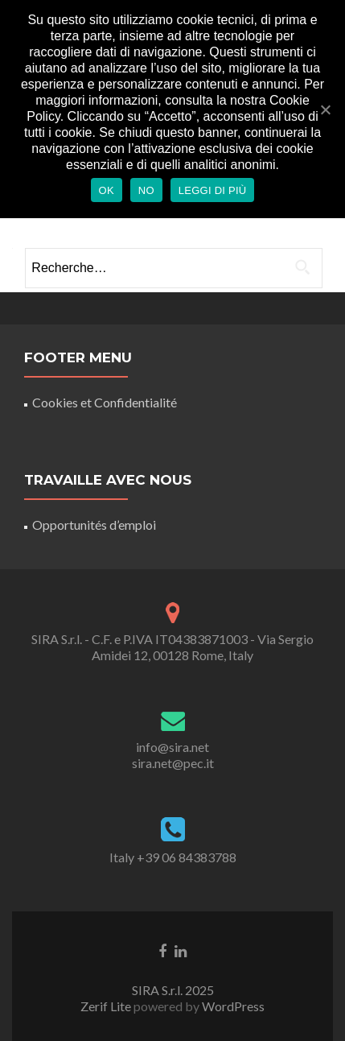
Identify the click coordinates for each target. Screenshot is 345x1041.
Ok (106, 190)
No (146, 190)
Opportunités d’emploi (94, 524)
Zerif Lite (106, 1006)
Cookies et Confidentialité (104, 402)
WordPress (232, 1006)
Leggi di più (213, 190)
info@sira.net (172, 746)
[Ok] (325, 109)
